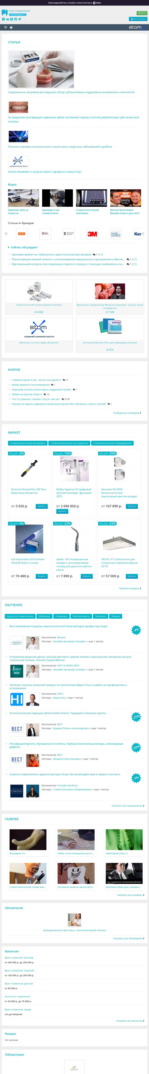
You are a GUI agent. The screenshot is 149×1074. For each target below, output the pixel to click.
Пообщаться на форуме (126, 412)
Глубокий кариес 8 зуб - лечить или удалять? (36, 379)
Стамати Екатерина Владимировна (72, 789)
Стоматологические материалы (27, 443)
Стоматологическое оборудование (112, 443)
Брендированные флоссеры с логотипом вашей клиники (74, 930)
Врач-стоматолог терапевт (19, 970)
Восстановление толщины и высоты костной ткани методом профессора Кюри (59, 626)
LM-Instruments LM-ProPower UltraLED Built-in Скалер (28, 561)
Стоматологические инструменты (69, 443)
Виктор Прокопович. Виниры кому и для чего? (125, 211)
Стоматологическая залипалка (87, 211)
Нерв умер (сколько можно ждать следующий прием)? (41, 389)
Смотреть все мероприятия (127, 805)
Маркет (14, 432)
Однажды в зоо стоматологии (51, 211)
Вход (142, 13)
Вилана (61, 637)
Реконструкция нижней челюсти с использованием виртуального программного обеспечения (71, 259)
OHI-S (60, 693)
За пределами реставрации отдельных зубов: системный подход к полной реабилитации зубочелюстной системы (73, 119)
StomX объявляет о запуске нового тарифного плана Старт (44, 171)
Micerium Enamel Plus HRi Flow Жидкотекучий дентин (28, 491)
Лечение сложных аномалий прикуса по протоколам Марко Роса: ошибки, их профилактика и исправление (68, 686)
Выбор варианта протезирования (30, 384)
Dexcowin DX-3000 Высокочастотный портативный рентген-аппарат (119, 493)
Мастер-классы (81, 616)
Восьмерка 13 (17, 853)
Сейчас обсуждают (24, 247)
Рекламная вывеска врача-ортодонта (78, 887)
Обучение (13, 605)
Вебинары (44, 616)
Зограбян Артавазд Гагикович (69, 641)
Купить (42, 506)
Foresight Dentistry (67, 785)
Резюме (10, 1034)
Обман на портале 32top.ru (27, 394)
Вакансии (12, 951)
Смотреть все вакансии (129, 1020)
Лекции (116, 616)
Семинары (61, 616)
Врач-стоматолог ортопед (19, 957)
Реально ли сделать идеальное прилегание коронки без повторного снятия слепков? (59, 403)
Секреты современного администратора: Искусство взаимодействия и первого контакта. (65, 774)
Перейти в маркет (129, 588)
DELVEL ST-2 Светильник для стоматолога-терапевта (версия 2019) (119, 563)
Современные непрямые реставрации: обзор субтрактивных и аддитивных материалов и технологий (71, 92)
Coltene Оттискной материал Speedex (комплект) (39, 304)
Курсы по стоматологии (20, 616)
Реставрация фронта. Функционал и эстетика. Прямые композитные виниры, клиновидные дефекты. (66, 745)
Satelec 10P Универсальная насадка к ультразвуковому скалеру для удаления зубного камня (74, 564)
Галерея (11, 819)
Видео (12, 184)
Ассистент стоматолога (17, 996)
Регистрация (138, 19)
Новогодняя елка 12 (116, 853)
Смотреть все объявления (127, 938)
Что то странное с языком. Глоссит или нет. (36, 399)
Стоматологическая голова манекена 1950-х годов (37, 887)
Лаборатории (14, 1054)
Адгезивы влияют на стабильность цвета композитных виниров (51, 254)
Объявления (14, 908)
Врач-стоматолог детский (19, 983)
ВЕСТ (60, 724)
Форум (14, 369)
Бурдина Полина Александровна (71, 728)
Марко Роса (59, 697)
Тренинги (100, 616)
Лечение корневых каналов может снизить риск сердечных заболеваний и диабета (60, 146)
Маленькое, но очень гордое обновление (39, 342)
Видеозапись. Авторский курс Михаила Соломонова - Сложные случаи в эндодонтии (110, 306)
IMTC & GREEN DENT (68, 665)
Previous (6, 233)
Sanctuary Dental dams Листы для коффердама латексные (110, 342)
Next (143, 233)
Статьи (14, 42)
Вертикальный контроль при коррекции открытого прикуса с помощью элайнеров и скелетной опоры (76, 264)
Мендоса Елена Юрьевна (67, 758)
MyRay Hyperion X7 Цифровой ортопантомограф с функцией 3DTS (73, 493)
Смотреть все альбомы (129, 895)
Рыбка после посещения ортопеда (77, 853)
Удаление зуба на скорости (18, 211)
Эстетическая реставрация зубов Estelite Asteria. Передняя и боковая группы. (58, 713)
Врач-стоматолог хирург (18, 1009)
